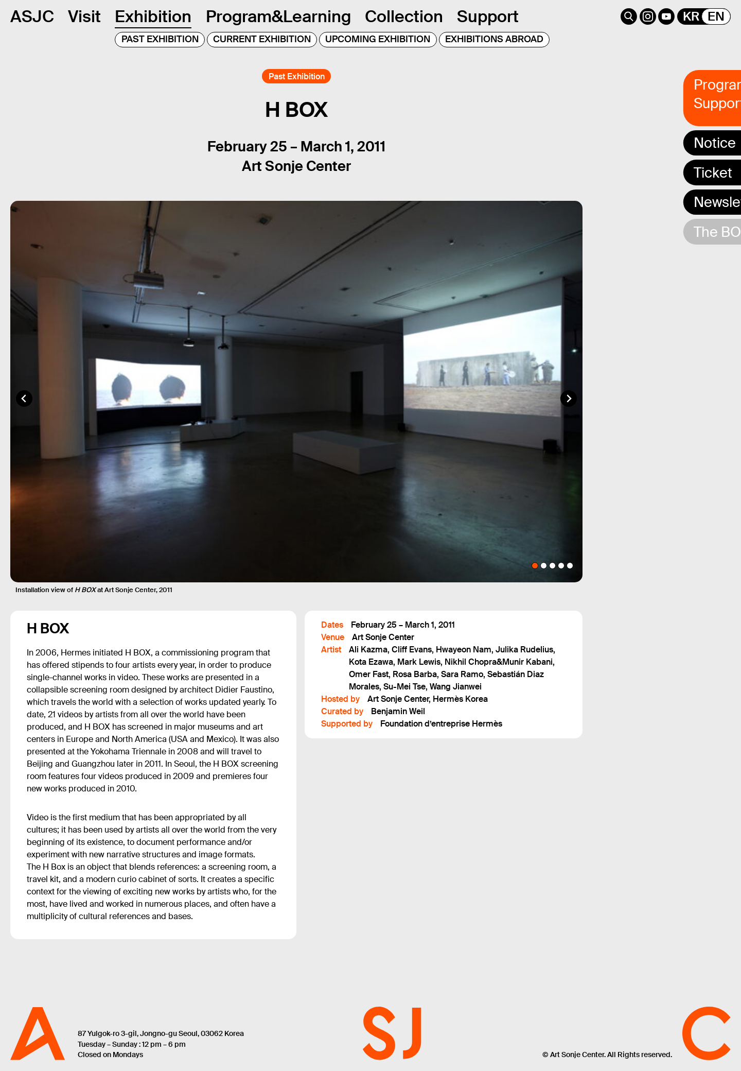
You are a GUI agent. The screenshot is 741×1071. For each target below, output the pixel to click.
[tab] (535, 565)
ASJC (32, 16)
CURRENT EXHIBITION (262, 39)
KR (691, 16)
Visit (84, 16)
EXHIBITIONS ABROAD (494, 39)
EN (716, 16)
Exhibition (153, 16)
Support (488, 16)
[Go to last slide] (24, 398)
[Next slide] (568, 398)
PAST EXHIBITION (160, 39)
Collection (404, 16)
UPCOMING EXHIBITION (377, 39)
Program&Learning (278, 16)
